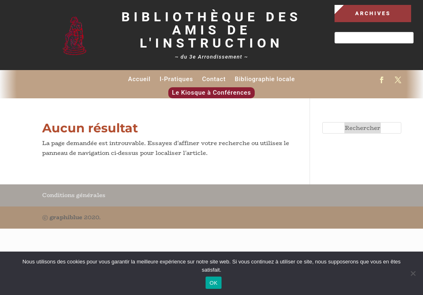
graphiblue (66, 217)
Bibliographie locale (265, 79)
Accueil (139, 79)
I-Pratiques (176, 79)
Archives (373, 13)
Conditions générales (73, 195)
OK (213, 283)
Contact (214, 79)
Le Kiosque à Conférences (211, 92)
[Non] (413, 273)
